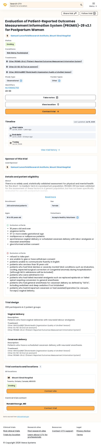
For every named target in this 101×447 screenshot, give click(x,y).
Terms (80, 434)
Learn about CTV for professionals (38, 435)
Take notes (51, 97)
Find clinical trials (11, 431)
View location (51, 104)
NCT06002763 (12, 88)
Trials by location (11, 434)
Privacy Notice (83, 431)
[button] (17, 53)
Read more (50, 197)
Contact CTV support (62, 431)
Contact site (50, 391)
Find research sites (37, 431)
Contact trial (50, 111)
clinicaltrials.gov (23, 417)
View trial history (50, 150)
